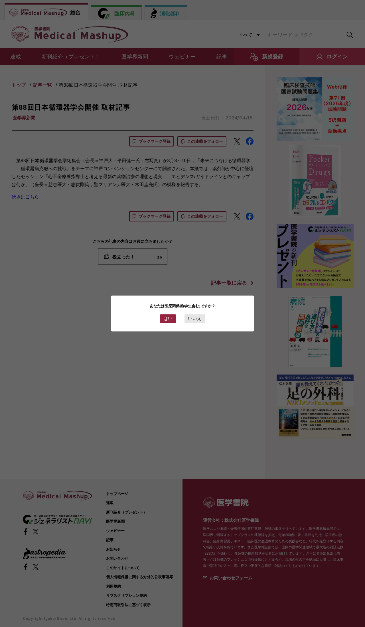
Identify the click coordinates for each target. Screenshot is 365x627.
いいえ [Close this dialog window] (195, 318)
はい (168, 318)
